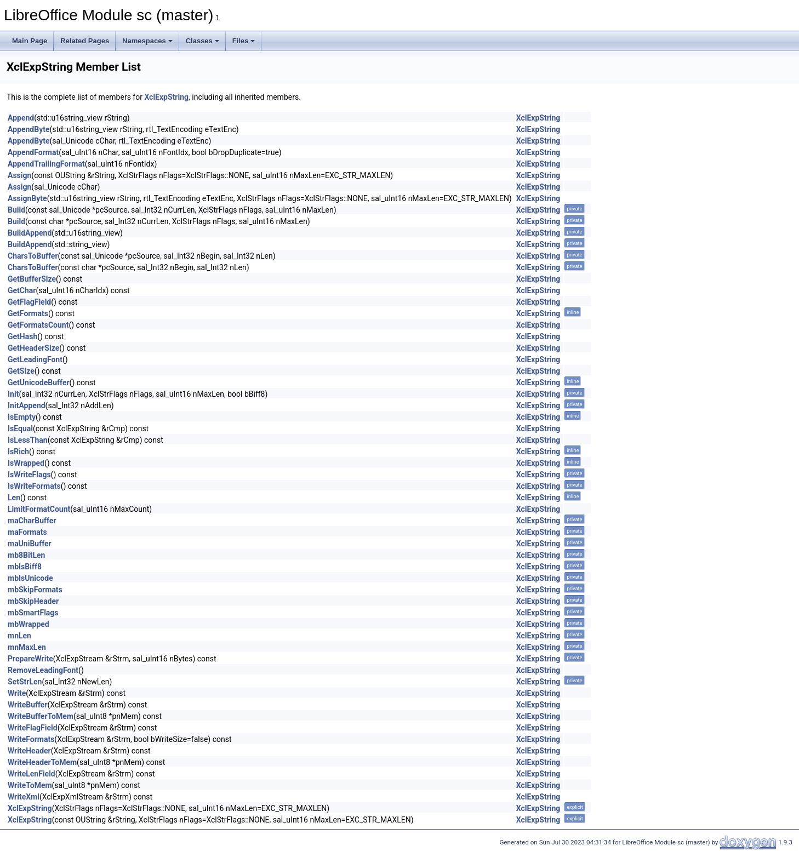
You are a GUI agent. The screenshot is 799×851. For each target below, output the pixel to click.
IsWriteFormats (34, 486)
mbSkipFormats (35, 589)
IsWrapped (26, 463)
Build (16, 209)
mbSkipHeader (33, 601)
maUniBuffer (30, 543)
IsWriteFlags (29, 474)
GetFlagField (29, 302)
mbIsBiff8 (25, 566)
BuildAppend (30, 233)
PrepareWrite (30, 658)
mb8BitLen (26, 555)
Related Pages (84, 41)
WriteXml (23, 796)
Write (17, 693)
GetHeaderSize (33, 348)
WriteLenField (31, 773)
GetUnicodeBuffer (39, 382)
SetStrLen (25, 681)
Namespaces (147, 41)
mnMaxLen (27, 647)
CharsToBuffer (33, 256)
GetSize (21, 371)
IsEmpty (22, 417)
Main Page (29, 41)
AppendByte (29, 129)
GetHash (22, 336)
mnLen (19, 635)
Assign (19, 175)
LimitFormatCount (39, 509)
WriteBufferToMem (40, 716)
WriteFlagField (33, 727)
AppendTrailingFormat (46, 163)
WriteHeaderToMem (42, 762)
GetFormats (28, 313)
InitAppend (26, 405)
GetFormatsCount (38, 325)
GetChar (22, 290)
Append (21, 117)
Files (243, 41)
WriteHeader (29, 750)
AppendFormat (33, 152)
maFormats (27, 532)
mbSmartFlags (33, 612)
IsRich (18, 451)
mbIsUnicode (30, 578)
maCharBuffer (32, 520)
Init (13, 394)
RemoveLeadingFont (43, 670)
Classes (202, 41)
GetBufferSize (32, 279)
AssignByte (27, 198)
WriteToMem (30, 785)
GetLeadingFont (35, 359)
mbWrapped (28, 624)
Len (14, 497)
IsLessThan (28, 440)
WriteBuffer (28, 704)
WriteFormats (31, 739)
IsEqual (20, 428)
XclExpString (166, 97)
